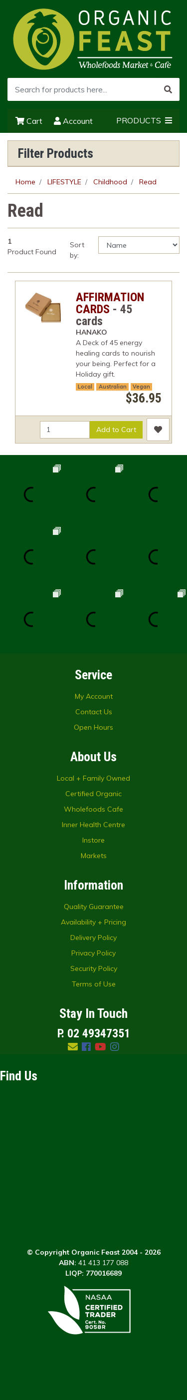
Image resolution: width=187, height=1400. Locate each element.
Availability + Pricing (93, 922)
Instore (93, 840)
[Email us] (73, 1046)
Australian (113, 386)
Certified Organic (93, 793)
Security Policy (93, 968)
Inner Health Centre (93, 824)
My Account (94, 696)
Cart (28, 121)
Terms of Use (94, 983)
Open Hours (93, 727)
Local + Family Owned (93, 778)
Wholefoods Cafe (93, 809)
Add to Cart (116, 429)
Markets (94, 855)
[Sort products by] (139, 245)
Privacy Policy (93, 952)
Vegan (141, 386)
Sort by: (77, 250)
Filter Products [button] (55, 153)
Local (85, 386)
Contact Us (93, 711)
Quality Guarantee (94, 906)
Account (73, 121)
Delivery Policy (93, 937)
